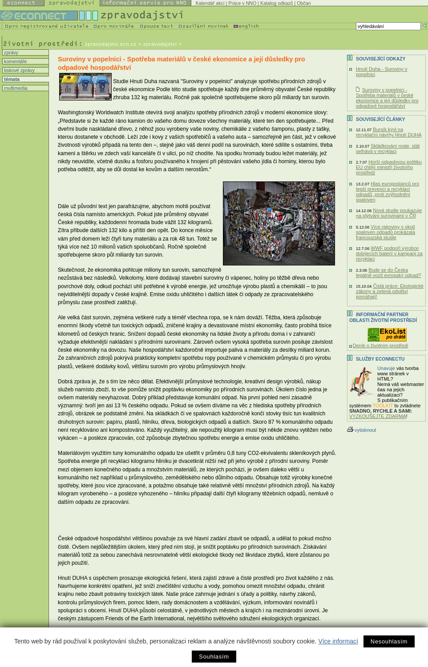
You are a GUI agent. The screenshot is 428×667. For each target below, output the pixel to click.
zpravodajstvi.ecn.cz (111, 44)
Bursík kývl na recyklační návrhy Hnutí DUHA (388, 132)
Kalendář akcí (210, 3)
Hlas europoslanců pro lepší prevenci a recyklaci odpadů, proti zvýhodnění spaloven (387, 191)
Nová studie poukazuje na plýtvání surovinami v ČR (389, 213)
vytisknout (361, 430)
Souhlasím (214, 656)
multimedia (15, 88)
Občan (304, 3)
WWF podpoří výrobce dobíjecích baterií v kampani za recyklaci (389, 253)
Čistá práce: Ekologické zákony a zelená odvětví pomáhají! (390, 291)
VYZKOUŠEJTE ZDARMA (377, 416)
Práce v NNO (243, 3)
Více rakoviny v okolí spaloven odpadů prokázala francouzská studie (385, 232)
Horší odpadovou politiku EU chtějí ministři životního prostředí (389, 167)
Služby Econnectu (380, 359)
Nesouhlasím (389, 641)
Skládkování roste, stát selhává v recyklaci (388, 148)
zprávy (10, 52)
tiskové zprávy (19, 70)
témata (11, 79)
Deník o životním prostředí (380, 345)
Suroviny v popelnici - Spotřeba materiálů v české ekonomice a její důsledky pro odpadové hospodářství (387, 97)
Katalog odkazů (276, 3)
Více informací (338, 641)
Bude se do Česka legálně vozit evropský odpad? (388, 272)
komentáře (15, 61)
